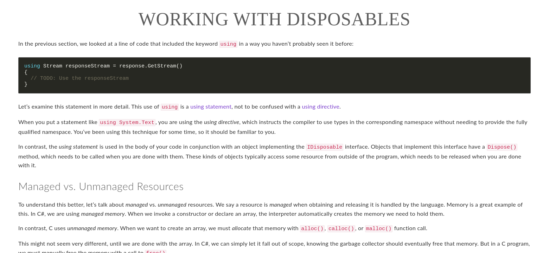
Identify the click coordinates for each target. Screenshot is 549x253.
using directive (320, 105)
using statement (210, 105)
